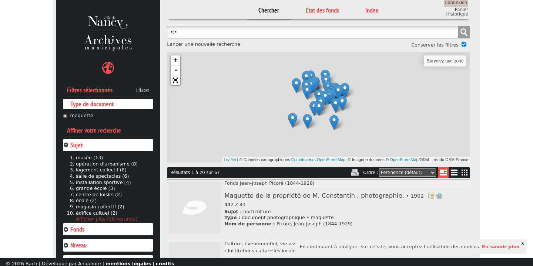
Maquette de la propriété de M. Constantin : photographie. (324, 195)
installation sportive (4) (103, 182)
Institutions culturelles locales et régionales (279, 250)
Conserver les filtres (435, 45)
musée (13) (89, 157)
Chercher (268, 10)
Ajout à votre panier (439, 195)
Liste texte (454, 174)
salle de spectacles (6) (102, 176)
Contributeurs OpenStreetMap (318, 159)
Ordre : (370, 172)
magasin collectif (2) (100, 206)
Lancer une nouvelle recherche (203, 44)
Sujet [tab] (73, 145)
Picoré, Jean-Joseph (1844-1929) (314, 223)
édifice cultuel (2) (96, 213)
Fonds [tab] (73, 229)
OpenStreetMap (404, 159)
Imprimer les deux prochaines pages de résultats (355, 172)
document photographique (273, 217)
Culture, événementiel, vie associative (269, 243)
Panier (461, 9)
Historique (457, 14)
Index (372, 10)
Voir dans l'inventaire (431, 195)
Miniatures (464, 172)
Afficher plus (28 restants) (107, 219)
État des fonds (322, 10)
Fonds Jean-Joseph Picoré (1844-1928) (269, 183)
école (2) (86, 200)
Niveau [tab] (75, 245)
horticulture (257, 211)
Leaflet (230, 159)
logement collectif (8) (101, 170)
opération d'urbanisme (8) (107, 164)
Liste (443, 172)
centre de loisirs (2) (99, 194)
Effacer (142, 90)
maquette (81, 115)
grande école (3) (95, 188)
